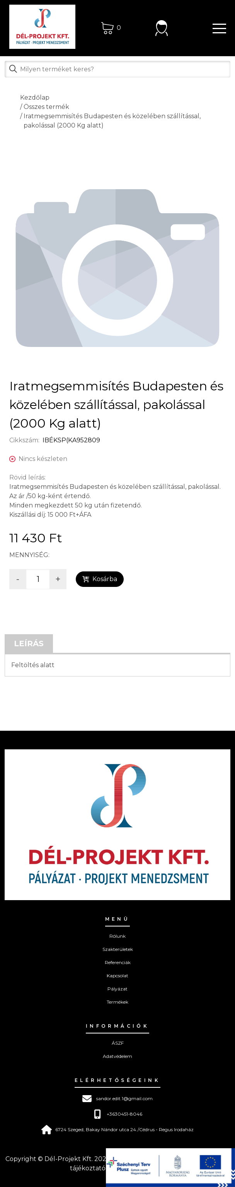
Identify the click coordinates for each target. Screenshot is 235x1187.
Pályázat (117, 989)
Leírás (29, 643)
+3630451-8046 (118, 1114)
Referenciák (118, 962)
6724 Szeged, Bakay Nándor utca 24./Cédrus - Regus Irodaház (117, 1129)
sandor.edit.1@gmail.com (117, 1098)
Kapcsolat (117, 975)
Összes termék (46, 106)
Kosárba (99, 579)
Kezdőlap (34, 97)
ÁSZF (118, 1043)
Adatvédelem (117, 1056)
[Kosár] (111, 27)
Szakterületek (117, 949)
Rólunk (117, 936)
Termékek (117, 1002)
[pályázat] (170, 1167)
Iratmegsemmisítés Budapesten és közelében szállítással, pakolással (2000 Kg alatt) (112, 120)
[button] (216, 28)
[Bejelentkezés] (161, 28)
